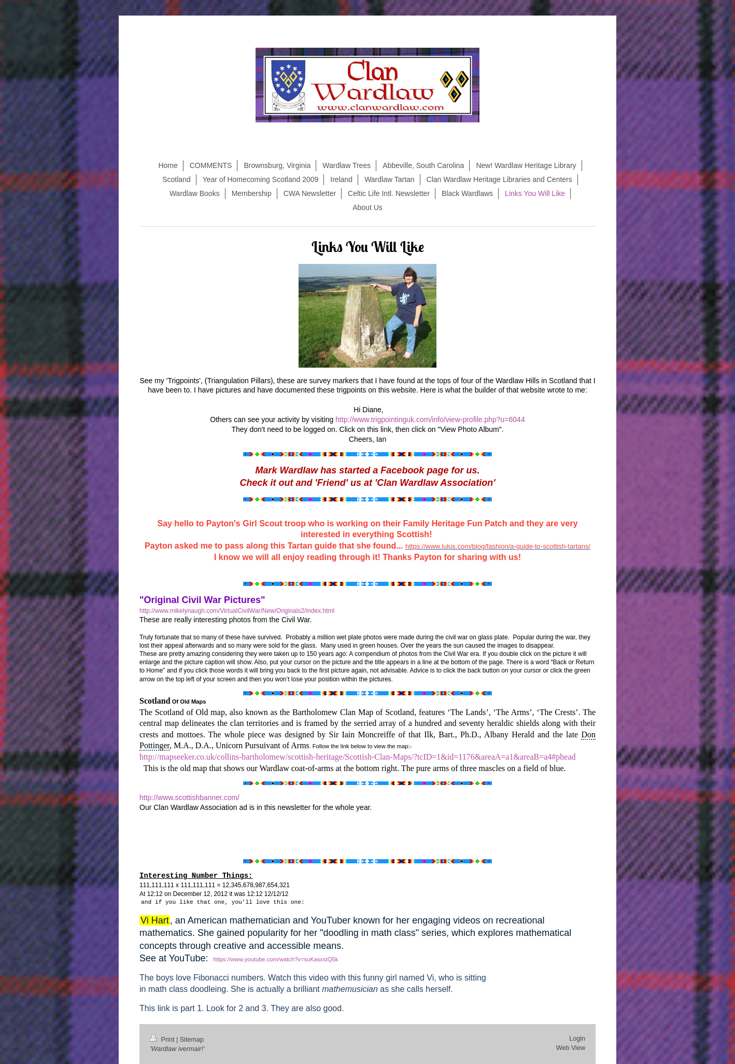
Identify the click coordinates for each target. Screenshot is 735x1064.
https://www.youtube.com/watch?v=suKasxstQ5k (275, 959)
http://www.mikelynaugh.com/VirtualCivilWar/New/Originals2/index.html (236, 610)
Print (163, 1039)
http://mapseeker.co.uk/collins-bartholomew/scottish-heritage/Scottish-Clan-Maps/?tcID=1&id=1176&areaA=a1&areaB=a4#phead (357, 756)
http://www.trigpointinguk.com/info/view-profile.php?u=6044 (430, 419)
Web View (570, 1048)
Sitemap (192, 1039)
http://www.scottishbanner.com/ (189, 797)
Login (577, 1038)
